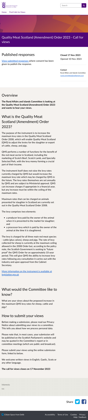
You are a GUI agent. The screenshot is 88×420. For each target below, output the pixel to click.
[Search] (84, 5)
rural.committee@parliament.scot (72, 76)
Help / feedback (79, 417)
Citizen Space (9, 414)
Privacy (82, 414)
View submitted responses (15, 60)
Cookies (73, 414)
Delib (22, 414)
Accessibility (50, 414)
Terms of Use (63, 414)
